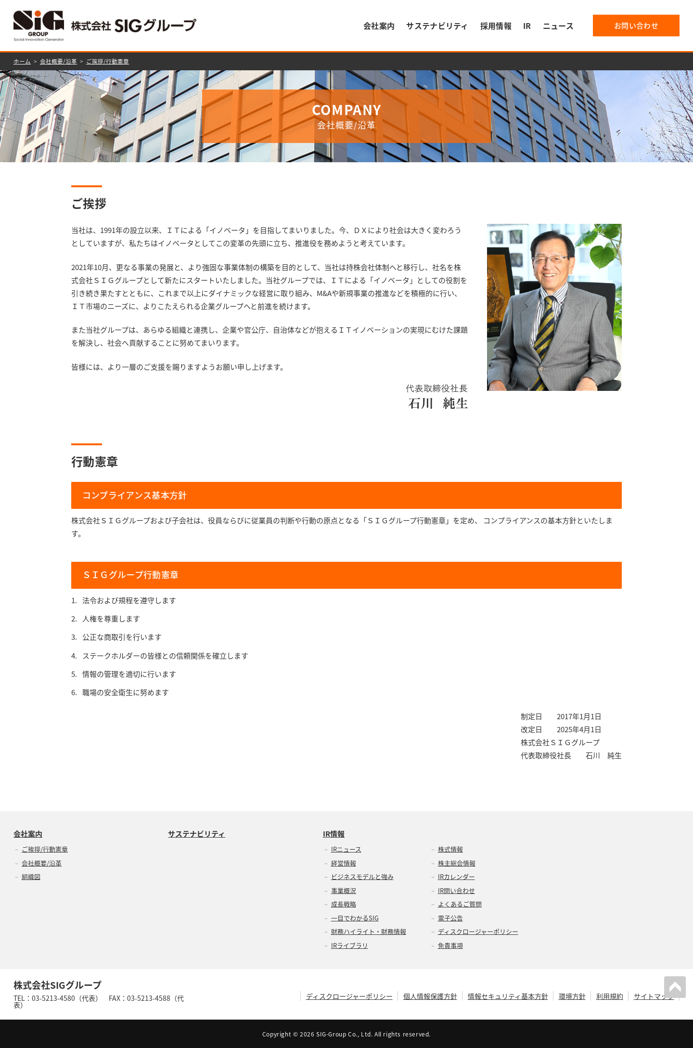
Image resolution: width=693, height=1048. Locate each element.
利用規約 (609, 995)
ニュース (558, 25)
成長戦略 (343, 903)
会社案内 (379, 25)
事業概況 (343, 889)
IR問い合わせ (456, 889)
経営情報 (343, 862)
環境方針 (572, 995)
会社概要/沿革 (58, 61)
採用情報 (496, 25)
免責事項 (450, 944)
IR (527, 25)
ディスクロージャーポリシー (478, 930)
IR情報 (334, 833)
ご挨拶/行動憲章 (107, 61)
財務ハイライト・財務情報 (368, 930)
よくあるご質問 (460, 903)
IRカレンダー (456, 875)
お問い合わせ (636, 25)
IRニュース (346, 848)
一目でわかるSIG (355, 917)
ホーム (22, 61)
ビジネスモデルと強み (362, 875)
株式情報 (450, 848)
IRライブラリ (349, 944)
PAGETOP (675, 986)
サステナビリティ (437, 25)
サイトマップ (654, 995)
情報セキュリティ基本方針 (508, 995)
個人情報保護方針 (430, 995)
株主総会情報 (456, 862)
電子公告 (450, 917)
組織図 (31, 875)
